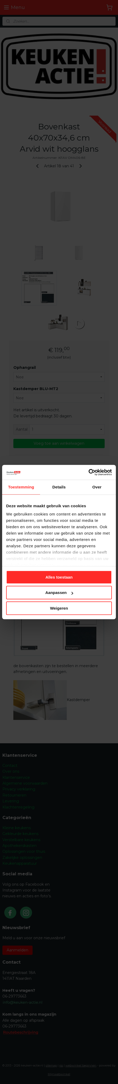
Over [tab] (97, 487)
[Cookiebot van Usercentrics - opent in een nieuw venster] (88, 472)
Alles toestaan (59, 577)
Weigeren (59, 608)
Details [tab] (59, 487)
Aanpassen (59, 592)
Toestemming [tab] (21, 487)
